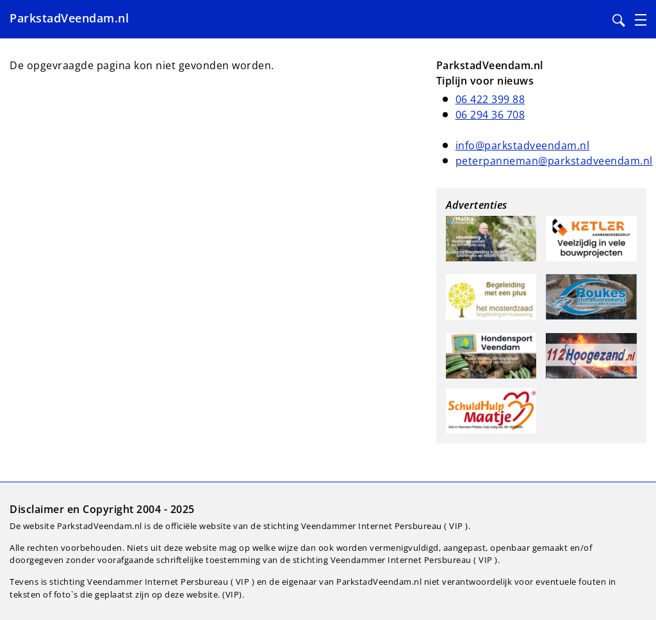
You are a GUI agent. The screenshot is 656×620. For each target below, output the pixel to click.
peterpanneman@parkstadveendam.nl (554, 161)
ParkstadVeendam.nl (69, 18)
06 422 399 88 (490, 99)
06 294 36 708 (490, 115)
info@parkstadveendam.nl (522, 145)
